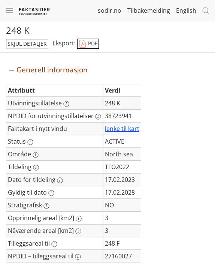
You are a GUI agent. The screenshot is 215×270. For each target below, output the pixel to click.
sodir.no (109, 10)
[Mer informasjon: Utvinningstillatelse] (66, 104)
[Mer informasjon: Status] (30, 142)
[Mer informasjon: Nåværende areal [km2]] (78, 231)
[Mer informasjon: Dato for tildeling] (60, 180)
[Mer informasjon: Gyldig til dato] (51, 193)
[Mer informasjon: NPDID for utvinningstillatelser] (98, 117)
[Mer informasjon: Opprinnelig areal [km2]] (79, 219)
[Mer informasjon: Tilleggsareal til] (54, 244)
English (186, 10)
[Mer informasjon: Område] (36, 155)
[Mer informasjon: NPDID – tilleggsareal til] (78, 257)
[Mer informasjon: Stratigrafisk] (46, 206)
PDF (88, 44)
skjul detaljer (27, 43)
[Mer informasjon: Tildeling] (36, 168)
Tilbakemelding (148, 10)
